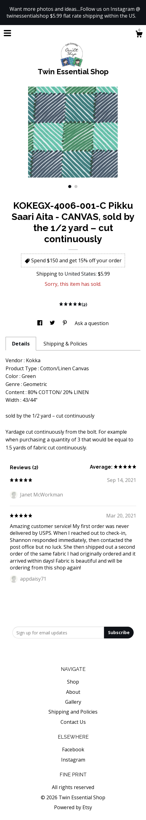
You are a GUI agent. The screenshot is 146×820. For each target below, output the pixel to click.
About (73, 692)
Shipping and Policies (73, 711)
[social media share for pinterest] (65, 323)
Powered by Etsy (73, 807)
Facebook (73, 749)
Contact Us (73, 722)
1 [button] (69, 186)
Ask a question (92, 323)
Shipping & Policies (65, 343)
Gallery (73, 701)
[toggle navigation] (7, 33)
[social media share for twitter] (53, 323)
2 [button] (75, 186)
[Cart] (139, 35)
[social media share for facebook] (40, 323)
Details (21, 343)
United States (80, 273)
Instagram (73, 759)
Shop (73, 681)
